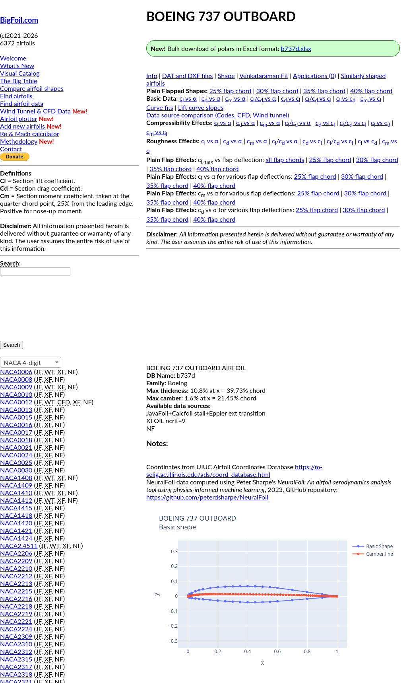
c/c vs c (318, 98)
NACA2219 (16, 613)
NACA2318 (16, 674)
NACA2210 (16, 568)
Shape (226, 75)
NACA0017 (16, 432)
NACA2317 (16, 666)
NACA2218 (16, 606)
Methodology (18, 141)
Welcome (13, 58)
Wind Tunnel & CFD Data (35, 111)
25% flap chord (230, 90)
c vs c (290, 98)
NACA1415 (16, 507)
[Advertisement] (273, 308)
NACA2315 (16, 659)
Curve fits (159, 107)
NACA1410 (16, 492)
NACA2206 (16, 553)
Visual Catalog (20, 73)
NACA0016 (16, 424)
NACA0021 (16, 447)
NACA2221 (16, 621)
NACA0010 (16, 394)
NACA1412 (16, 500)
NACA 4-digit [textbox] (22, 362)
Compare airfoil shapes (32, 88)
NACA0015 (16, 417)
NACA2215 (16, 591)
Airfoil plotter (18, 118)
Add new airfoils (22, 126)
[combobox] (30, 362)
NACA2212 (16, 576)
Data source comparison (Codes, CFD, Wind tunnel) (217, 115)
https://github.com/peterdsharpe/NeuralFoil (207, 497)
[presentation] (32, 304)
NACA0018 (16, 439)
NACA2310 (16, 644)
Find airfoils (16, 96)
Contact (11, 148)
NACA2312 (16, 651)
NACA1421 (16, 530)
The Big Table (18, 80)
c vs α (188, 98)
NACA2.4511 (18, 545)
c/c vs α (263, 98)
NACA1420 (16, 523)
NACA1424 (16, 538)
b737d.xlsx (296, 48)
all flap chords (285, 159)
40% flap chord (371, 90)
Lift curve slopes (200, 107)
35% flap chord (324, 90)
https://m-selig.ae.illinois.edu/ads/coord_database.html (234, 470)
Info (151, 75)
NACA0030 (16, 470)
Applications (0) (314, 75)
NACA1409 (16, 485)
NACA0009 (16, 386)
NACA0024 (16, 455)
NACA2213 (16, 583)
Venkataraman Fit (263, 75)
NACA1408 (16, 477)
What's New (17, 65)
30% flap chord (277, 90)
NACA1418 (16, 515)
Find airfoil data (21, 103)
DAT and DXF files (187, 75)
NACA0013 (16, 409)
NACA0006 (16, 371)
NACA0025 (16, 462)
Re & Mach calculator (29, 133)
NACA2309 (16, 636)
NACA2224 (16, 628)
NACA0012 (16, 402)
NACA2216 (16, 598)
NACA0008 (16, 379)
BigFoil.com (19, 20)
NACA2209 (16, 560)
